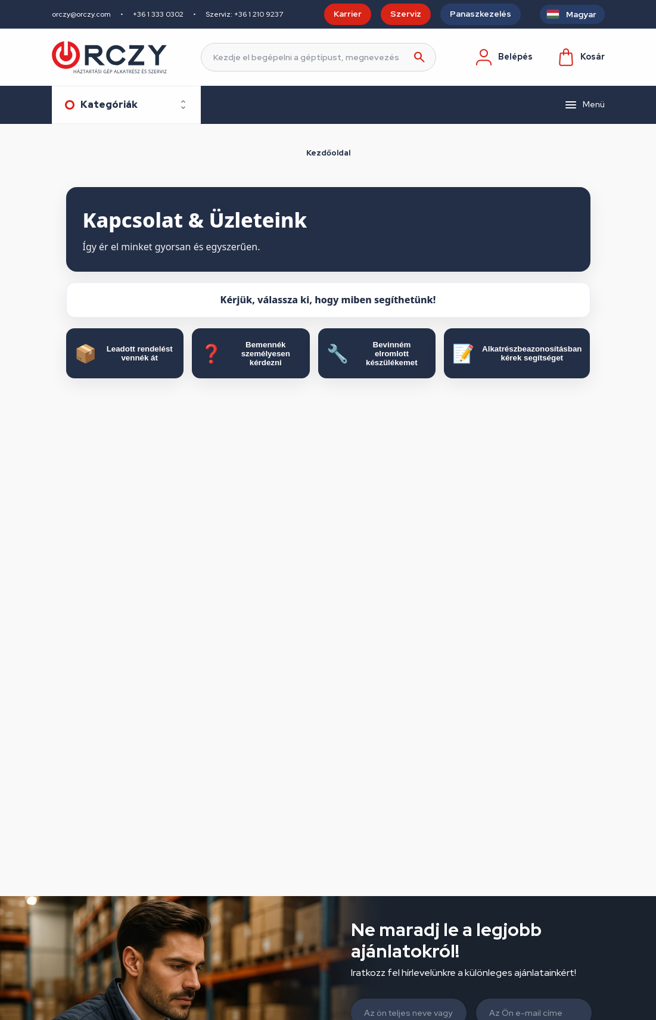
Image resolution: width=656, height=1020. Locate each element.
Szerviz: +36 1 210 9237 (244, 14)
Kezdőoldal (328, 153)
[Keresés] (318, 57)
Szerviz (405, 13)
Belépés (503, 57)
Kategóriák (109, 104)
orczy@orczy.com (81, 14)
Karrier (348, 13)
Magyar (581, 14)
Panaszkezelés (480, 13)
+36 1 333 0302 (158, 14)
